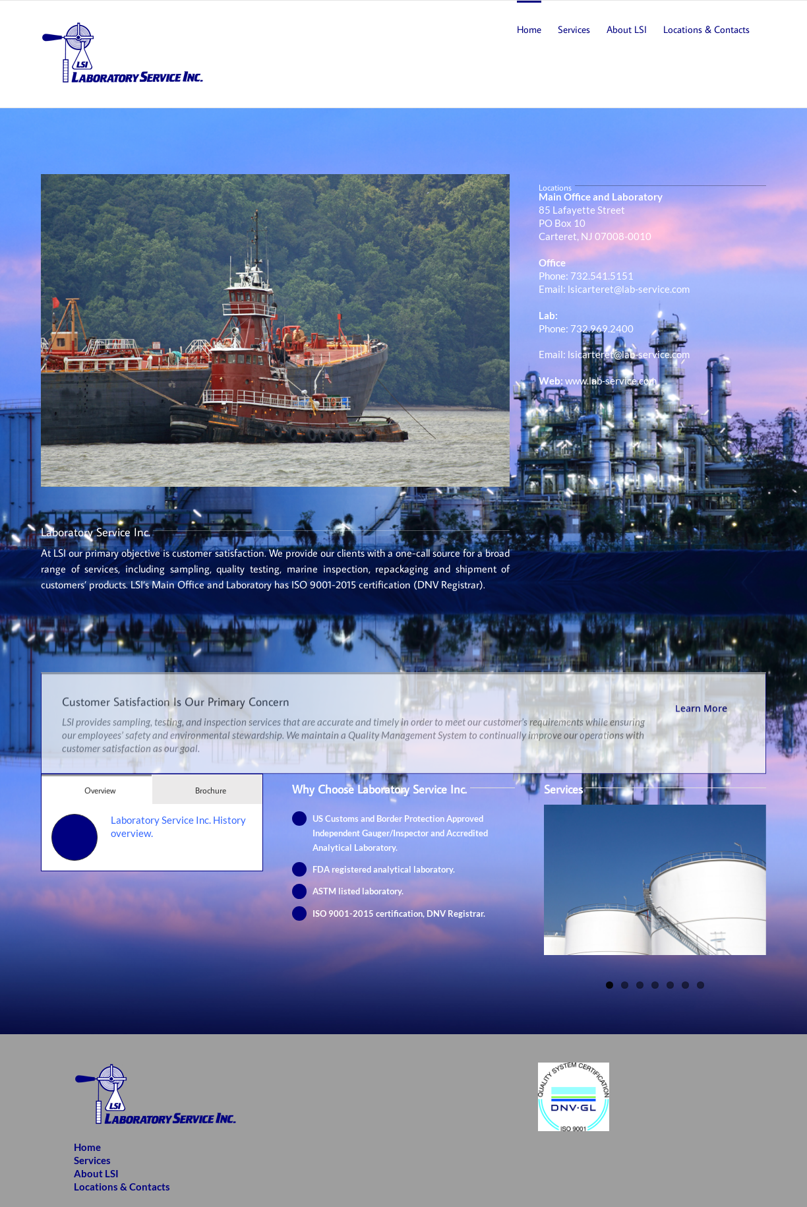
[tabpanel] (152, 837)
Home (87, 1147)
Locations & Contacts (122, 1186)
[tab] (97, 789)
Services (92, 1160)
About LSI (96, 1173)
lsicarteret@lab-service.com (629, 289)
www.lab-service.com (611, 381)
